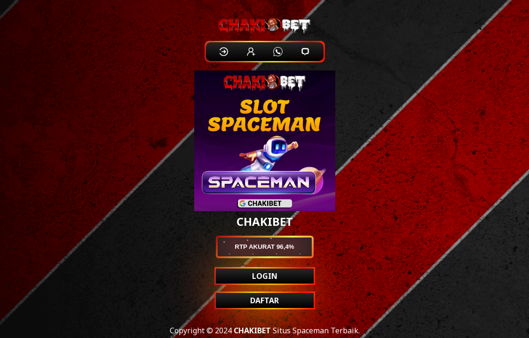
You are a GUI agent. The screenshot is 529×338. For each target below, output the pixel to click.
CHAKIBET (252, 330)
